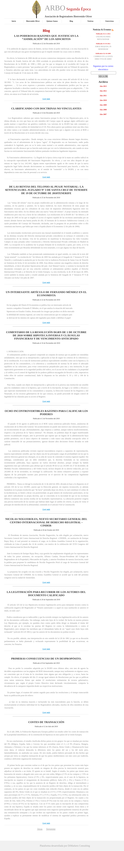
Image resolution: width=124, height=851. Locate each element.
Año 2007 (103, 114)
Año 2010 (103, 100)
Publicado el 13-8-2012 (103, 44)
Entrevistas (109, 21)
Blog (71, 21)
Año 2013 (103, 86)
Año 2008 (103, 110)
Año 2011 (103, 96)
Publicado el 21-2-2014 (103, 34)
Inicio (14, 21)
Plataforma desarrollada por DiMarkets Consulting (65, 845)
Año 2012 (103, 91)
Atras (39, 829)
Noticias (90, 21)
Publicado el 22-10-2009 (103, 53)
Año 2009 (103, 105)
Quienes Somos (52, 21)
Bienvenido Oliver (33, 21)
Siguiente (51, 829)
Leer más (46, 99)
